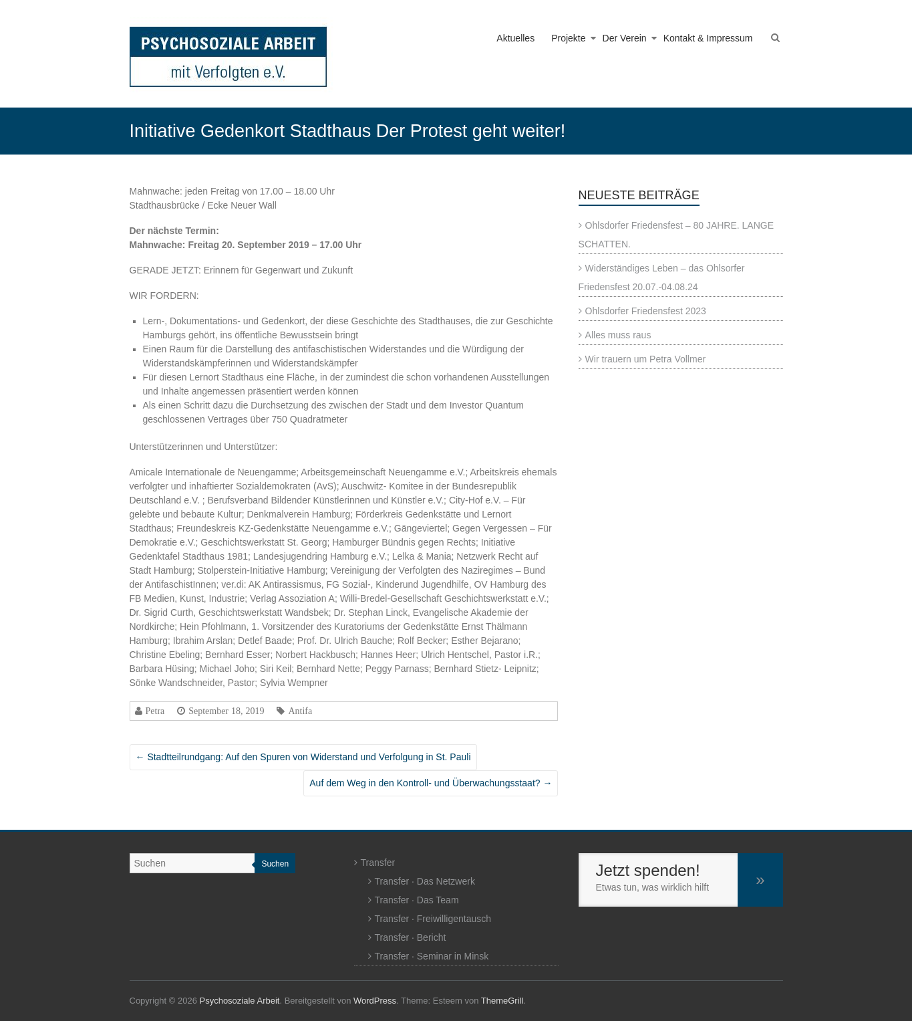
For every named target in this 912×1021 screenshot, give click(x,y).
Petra (155, 710)
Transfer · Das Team (417, 900)
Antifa (300, 710)
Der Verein (625, 38)
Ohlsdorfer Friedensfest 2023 (645, 311)
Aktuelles (515, 38)
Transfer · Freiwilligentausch (433, 918)
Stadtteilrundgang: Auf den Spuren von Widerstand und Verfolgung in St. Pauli (303, 757)
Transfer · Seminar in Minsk (432, 956)
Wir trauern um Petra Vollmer (645, 359)
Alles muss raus (618, 335)
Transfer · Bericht (410, 937)
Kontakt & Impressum (708, 38)
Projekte (568, 38)
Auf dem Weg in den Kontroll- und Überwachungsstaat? (430, 783)
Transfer (378, 862)
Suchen (275, 864)
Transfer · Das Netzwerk (425, 881)
